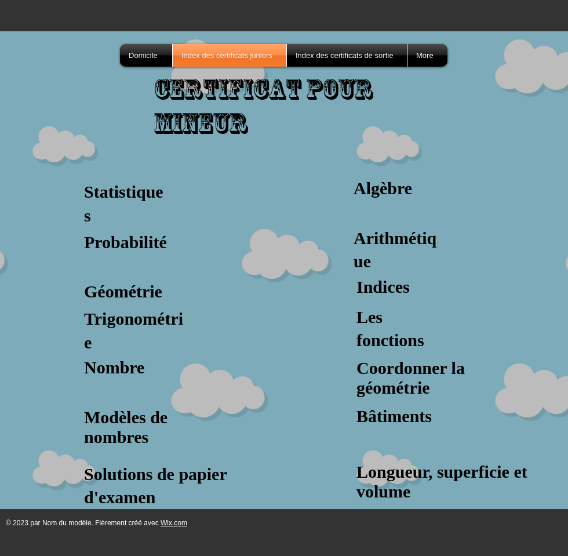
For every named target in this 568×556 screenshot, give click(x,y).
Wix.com (174, 523)
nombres (116, 436)
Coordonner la (410, 367)
